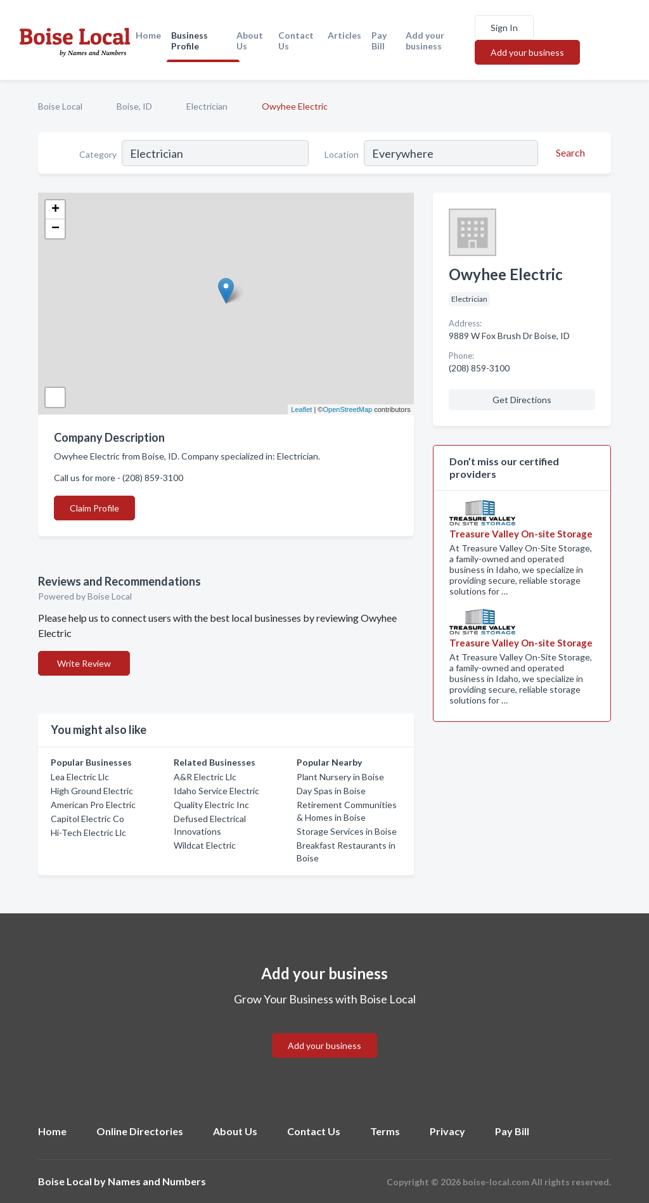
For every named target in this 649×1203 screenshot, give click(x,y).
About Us (249, 40)
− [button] (55, 228)
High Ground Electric (92, 790)
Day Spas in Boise (331, 790)
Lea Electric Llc (80, 776)
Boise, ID (134, 106)
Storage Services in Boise (347, 831)
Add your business (425, 40)
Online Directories (139, 1131)
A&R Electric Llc (205, 776)
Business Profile (189, 40)
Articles (344, 35)
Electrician (207, 106)
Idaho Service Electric (216, 790)
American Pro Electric (93, 804)
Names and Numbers (157, 1181)
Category (98, 154)
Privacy (447, 1131)
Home (148, 35)
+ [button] (55, 209)
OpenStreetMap (347, 409)
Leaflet (301, 409)
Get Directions (521, 399)
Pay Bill (379, 40)
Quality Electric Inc (211, 804)
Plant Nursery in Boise (340, 776)
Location (341, 154)
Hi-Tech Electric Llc (88, 832)
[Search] (568, 152)
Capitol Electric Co (87, 818)
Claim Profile (94, 508)
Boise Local (60, 106)
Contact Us (296, 40)
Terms (385, 1131)
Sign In (504, 27)
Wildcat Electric (205, 845)
